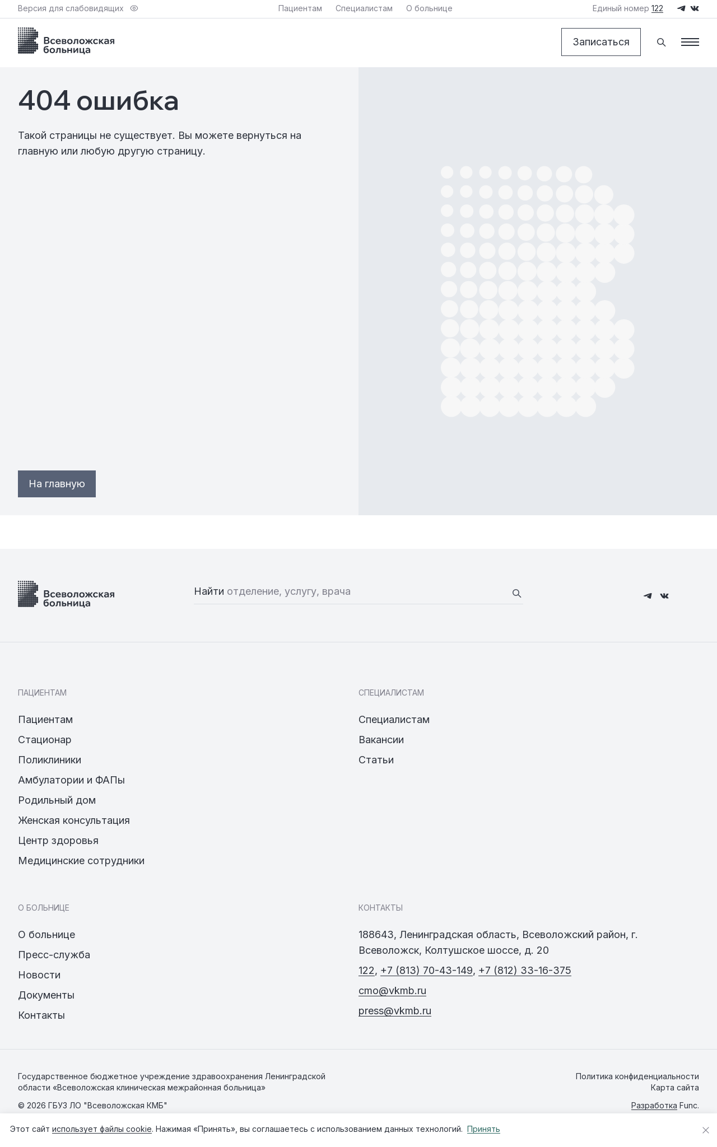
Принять (483, 1129)
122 (366, 970)
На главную (57, 483)
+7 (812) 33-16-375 (524, 970)
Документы (46, 995)
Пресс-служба (54, 955)
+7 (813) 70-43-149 (426, 970)
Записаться (601, 42)
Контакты (41, 1015)
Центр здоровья (58, 840)
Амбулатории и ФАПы (71, 780)
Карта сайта (675, 1087)
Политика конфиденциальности (637, 1076)
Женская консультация (74, 820)
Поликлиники (49, 760)
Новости (39, 975)
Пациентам (45, 719)
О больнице (46, 934)
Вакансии (381, 739)
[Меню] (690, 42)
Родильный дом (57, 800)
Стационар (45, 739)
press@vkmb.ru (394, 1011)
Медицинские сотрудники (81, 860)
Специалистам (394, 719)
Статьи (376, 760)
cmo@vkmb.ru (392, 990)
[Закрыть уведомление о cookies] (706, 1130)
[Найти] (516, 593)
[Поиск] (661, 42)
